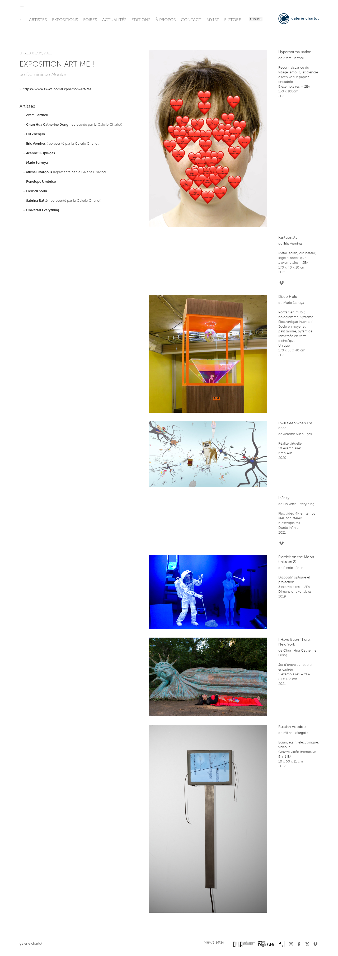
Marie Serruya (37, 162)
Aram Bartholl (37, 115)
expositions (65, 20)
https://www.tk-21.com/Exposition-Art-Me (56, 89)
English (255, 19)
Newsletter (214, 942)
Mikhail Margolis (39, 172)
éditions (141, 20)
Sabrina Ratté (37, 200)
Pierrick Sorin (36, 191)
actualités (114, 20)
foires (90, 20)
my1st (212, 20)
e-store (232, 20)
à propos (166, 20)
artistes (38, 20)
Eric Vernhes (36, 143)
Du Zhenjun (35, 134)
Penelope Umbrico (41, 181)
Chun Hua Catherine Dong (47, 124)
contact (191, 20)
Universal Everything (42, 210)
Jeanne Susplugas (40, 153)
